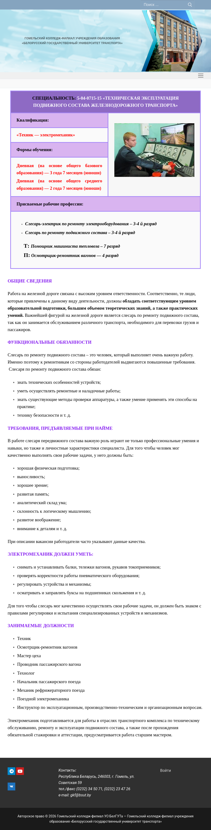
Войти (165, 770)
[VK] (11, 786)
